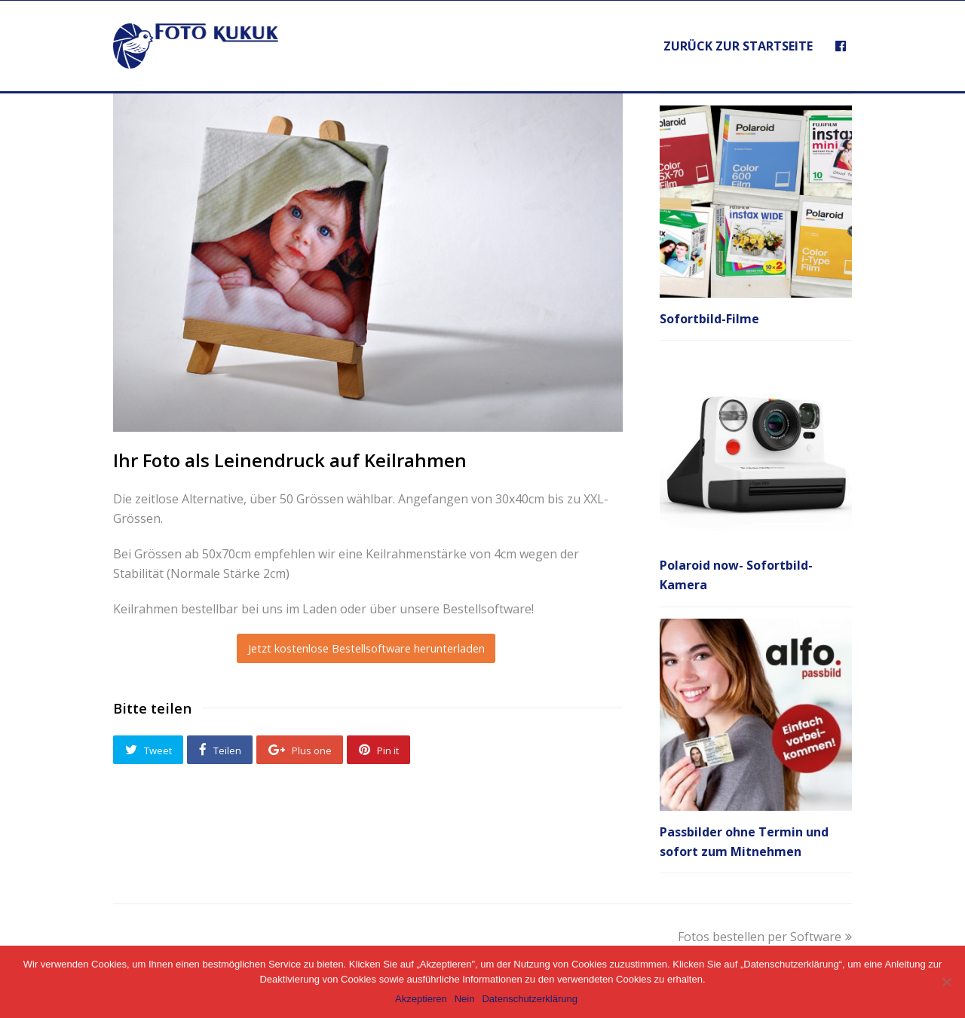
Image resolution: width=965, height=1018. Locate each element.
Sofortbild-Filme (709, 318)
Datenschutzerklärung (529, 998)
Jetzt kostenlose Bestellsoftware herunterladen (366, 648)
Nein (465, 998)
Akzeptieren (421, 998)
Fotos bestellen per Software (765, 936)
